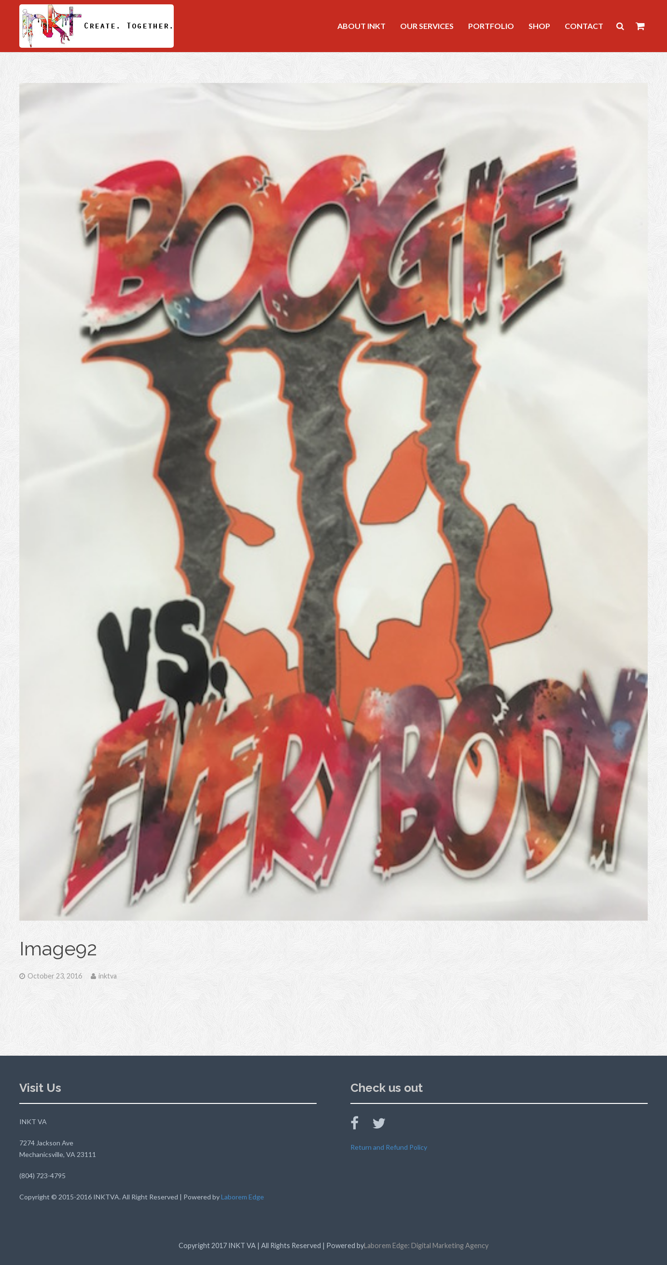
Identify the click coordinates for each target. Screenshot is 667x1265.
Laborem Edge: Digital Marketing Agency (426, 1245)
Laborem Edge (242, 1197)
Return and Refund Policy (388, 1147)
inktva (107, 976)
